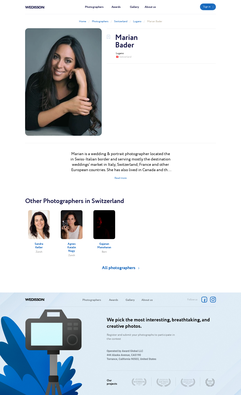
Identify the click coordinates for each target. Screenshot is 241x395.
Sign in (207, 7)
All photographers (118, 268)
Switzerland (120, 21)
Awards (116, 7)
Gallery (134, 7)
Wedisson (34, 7)
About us (150, 7)
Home (82, 21)
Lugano (137, 21)
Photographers (94, 7)
